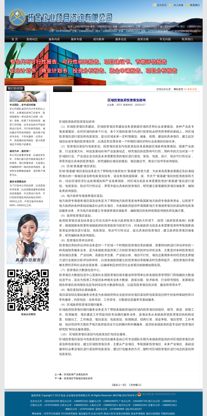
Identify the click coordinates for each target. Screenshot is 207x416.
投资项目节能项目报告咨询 (78, 378)
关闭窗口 (135, 385)
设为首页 (162, 5)
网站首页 (178, 89)
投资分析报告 (123, 413)
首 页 (14, 39)
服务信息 (120, 39)
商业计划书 (109, 413)
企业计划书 (97, 413)
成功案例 (98, 39)
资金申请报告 (138, 413)
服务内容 (54, 39)
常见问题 (165, 39)
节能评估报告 (168, 413)
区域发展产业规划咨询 (76, 374)
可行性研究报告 (69, 413)
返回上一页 (119, 385)
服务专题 (76, 39)
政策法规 (143, 39)
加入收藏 (178, 5)
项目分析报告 (153, 413)
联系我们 (195, 5)
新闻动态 (32, 39)
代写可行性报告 (52, 413)
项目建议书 (84, 413)
